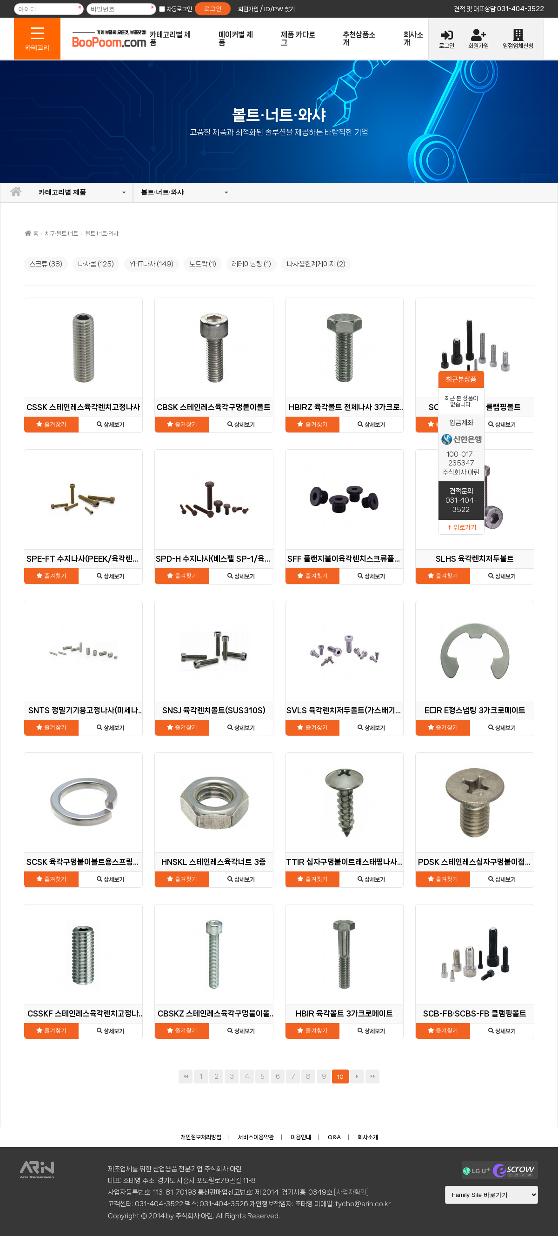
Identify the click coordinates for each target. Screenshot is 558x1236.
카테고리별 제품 (170, 39)
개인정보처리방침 (200, 1137)
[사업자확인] (351, 1192)
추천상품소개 (359, 39)
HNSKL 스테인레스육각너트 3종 (213, 862)
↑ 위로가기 (461, 527)
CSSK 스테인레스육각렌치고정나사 (83, 407)
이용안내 (301, 1137)
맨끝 (372, 1076)
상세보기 (110, 425)
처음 (186, 1076)
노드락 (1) (202, 264)
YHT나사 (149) (151, 264)
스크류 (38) (45, 264)
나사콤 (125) (96, 264)
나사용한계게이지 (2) (316, 264)
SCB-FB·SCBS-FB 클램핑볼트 (474, 1013)
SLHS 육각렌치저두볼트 (475, 559)
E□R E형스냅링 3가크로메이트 (475, 710)
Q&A (334, 1137)
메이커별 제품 (236, 39)
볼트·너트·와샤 (162, 192)
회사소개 (413, 39)
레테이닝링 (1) (251, 264)
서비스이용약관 (256, 1137)
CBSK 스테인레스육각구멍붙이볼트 (214, 407)
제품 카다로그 (298, 39)
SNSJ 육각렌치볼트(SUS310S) (214, 710)
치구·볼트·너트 (61, 234)
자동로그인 (179, 9)
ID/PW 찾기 (279, 9)
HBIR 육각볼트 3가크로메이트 (344, 1013)
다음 (357, 1076)
